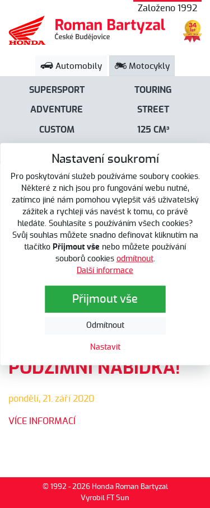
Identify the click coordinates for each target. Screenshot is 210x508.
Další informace (105, 270)
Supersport (57, 90)
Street (153, 109)
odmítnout (134, 258)
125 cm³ (153, 129)
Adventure (56, 109)
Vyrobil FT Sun (105, 498)
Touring (153, 90)
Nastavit (105, 347)
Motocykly (142, 66)
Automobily (71, 66)
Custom (56, 129)
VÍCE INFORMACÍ (42, 421)
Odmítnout (105, 325)
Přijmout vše (105, 298)
